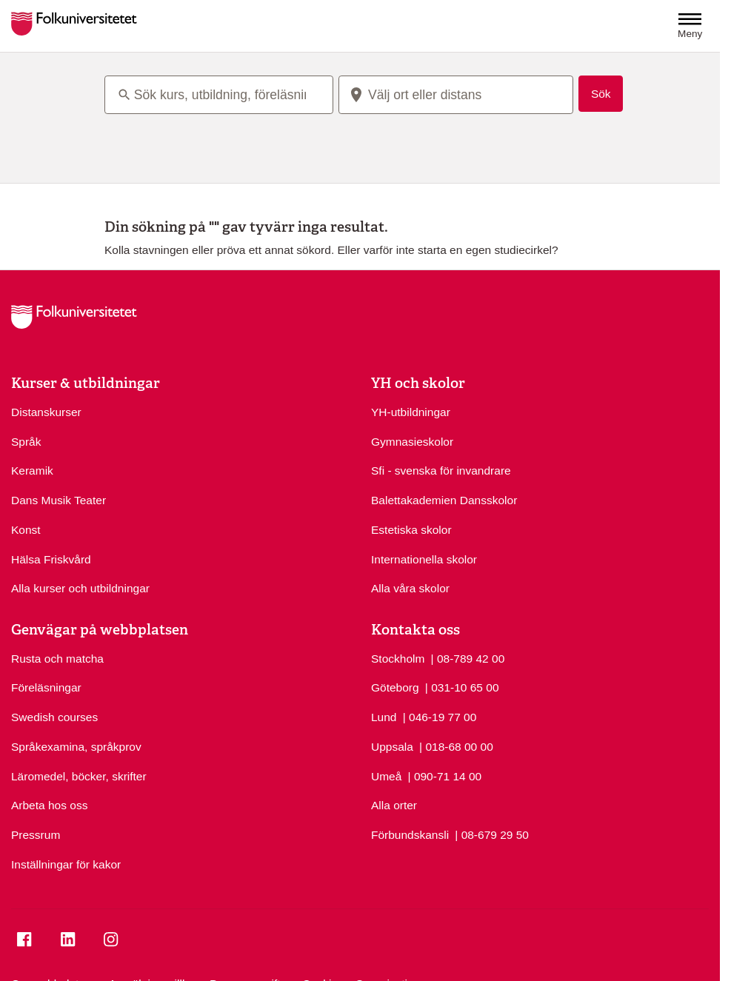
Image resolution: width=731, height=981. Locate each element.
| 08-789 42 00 (468, 657)
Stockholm (397, 658)
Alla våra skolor (410, 588)
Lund (383, 717)
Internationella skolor (424, 559)
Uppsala (392, 746)
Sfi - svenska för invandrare (441, 470)
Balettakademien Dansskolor (444, 500)
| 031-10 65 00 (462, 686)
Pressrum (35, 834)
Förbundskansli (410, 834)
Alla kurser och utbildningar (80, 588)
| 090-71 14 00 (445, 775)
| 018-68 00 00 (456, 745)
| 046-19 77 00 (440, 716)
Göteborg (395, 687)
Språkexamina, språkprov (76, 746)
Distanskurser (46, 412)
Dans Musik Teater (58, 500)
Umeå (386, 776)
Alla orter (394, 805)
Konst (26, 529)
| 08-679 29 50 (492, 833)
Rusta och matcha (57, 658)
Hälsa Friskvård (51, 559)
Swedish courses (54, 717)
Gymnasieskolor (412, 441)
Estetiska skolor (411, 529)
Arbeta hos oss (49, 805)
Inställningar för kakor (66, 864)
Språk (26, 441)
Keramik (32, 470)
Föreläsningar (46, 687)
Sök (601, 93)
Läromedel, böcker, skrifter (79, 776)
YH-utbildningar (410, 412)
